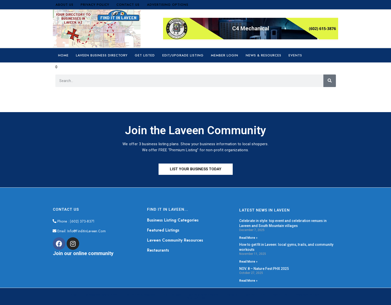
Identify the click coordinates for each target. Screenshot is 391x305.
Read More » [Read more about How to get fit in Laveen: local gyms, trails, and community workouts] (248, 262)
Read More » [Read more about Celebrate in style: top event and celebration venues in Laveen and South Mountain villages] (248, 238)
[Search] (329, 80)
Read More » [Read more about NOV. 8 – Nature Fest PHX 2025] (248, 280)
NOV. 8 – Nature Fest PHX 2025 (264, 269)
